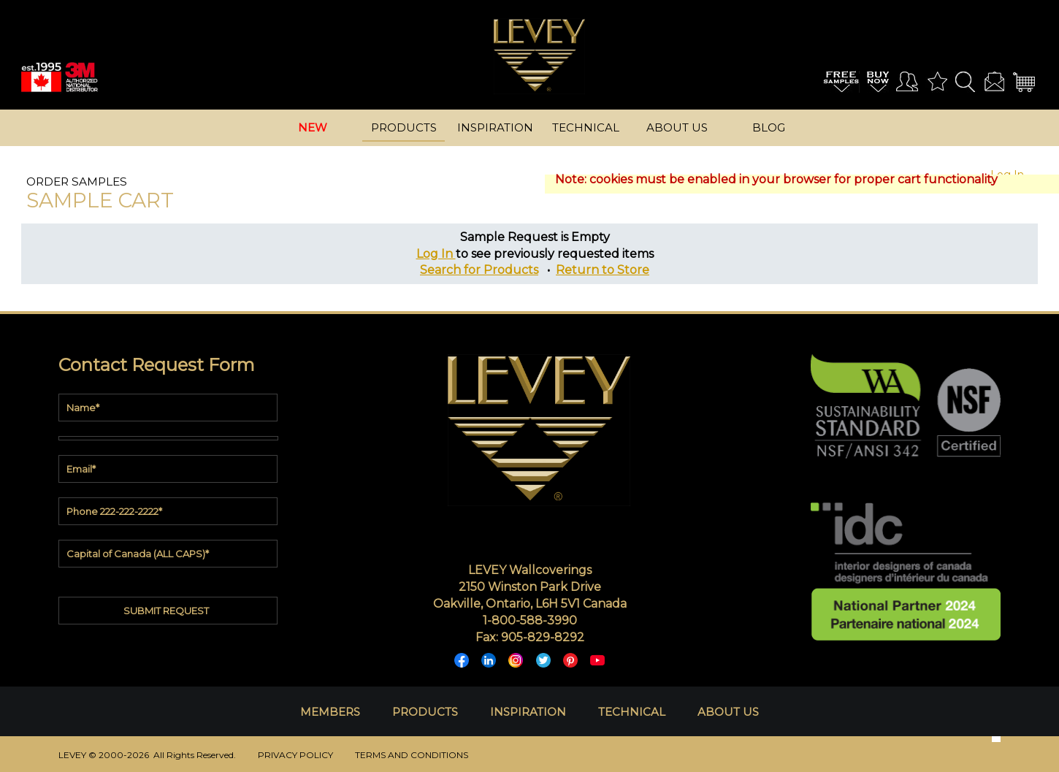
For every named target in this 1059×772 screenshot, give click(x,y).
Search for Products (479, 270)
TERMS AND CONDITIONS (411, 754)
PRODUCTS (425, 712)
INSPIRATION (528, 712)
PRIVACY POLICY (295, 754)
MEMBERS (330, 712)
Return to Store (602, 270)
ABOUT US (728, 712)
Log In (436, 254)
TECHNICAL (631, 712)
